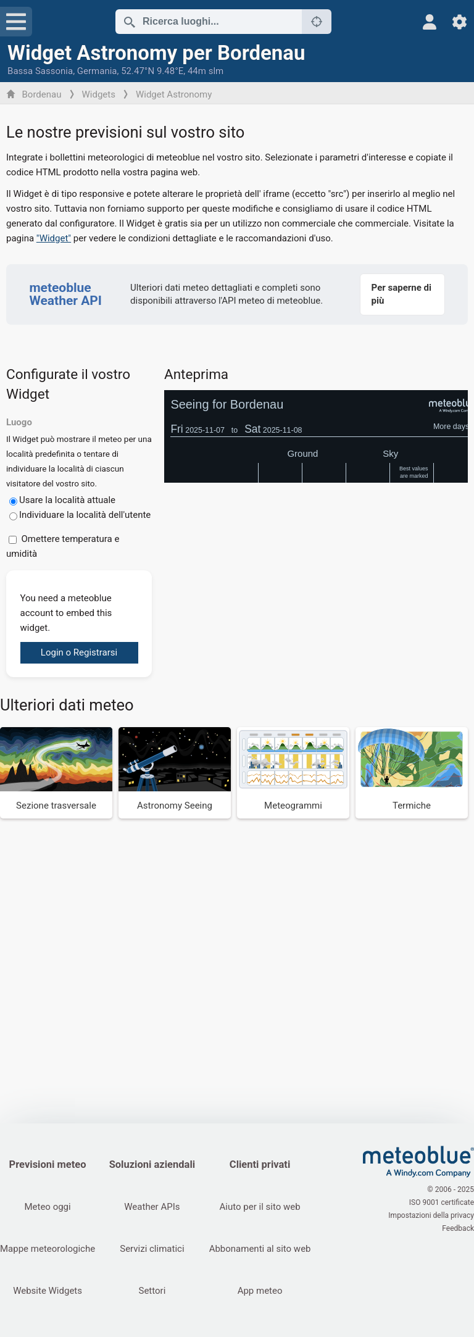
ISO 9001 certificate (441, 1202)
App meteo (260, 1290)
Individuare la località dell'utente (85, 514)
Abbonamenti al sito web (260, 1248)
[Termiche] (412, 772)
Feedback (458, 1228)
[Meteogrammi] (293, 772)
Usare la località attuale (67, 500)
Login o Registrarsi (79, 652)
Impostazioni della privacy (431, 1215)
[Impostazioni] (459, 22)
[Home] (418, 1162)
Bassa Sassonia (40, 71)
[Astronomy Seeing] (174, 772)
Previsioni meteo (47, 1164)
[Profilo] (430, 22)
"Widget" (53, 238)
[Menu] (16, 21)
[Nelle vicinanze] (316, 21)
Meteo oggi (47, 1206)
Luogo (19, 422)
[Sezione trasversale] (56, 772)
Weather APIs (152, 1206)
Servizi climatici (152, 1248)
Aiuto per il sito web (260, 1206)
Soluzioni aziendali (152, 1164)
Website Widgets (47, 1290)
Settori (151, 1290)
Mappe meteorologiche (47, 1248)
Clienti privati (260, 1164)
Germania (97, 71)
